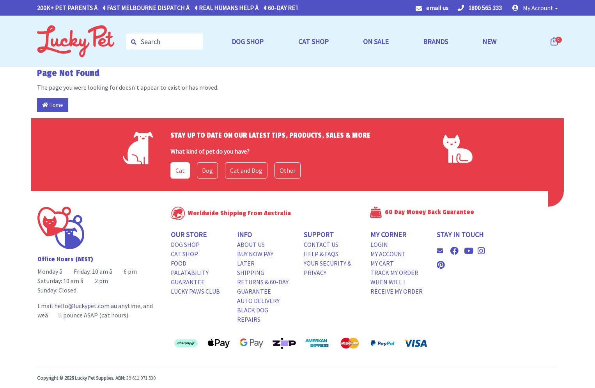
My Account (388, 254)
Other (288, 170)
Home (52, 104)
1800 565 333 (480, 8)
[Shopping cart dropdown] (555, 41)
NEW (489, 41)
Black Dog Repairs (252, 314)
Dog (207, 170)
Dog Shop (185, 244)
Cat (180, 170)
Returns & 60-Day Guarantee (263, 286)
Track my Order (394, 272)
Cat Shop (184, 254)
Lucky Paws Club (195, 291)
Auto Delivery (258, 301)
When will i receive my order (396, 286)
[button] (535, 8)
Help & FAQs (321, 254)
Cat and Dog (246, 170)
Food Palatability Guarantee (190, 272)
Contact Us (321, 244)
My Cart (382, 263)
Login (379, 244)
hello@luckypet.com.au (85, 306)
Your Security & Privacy (327, 267)
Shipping (250, 272)
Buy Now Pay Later (255, 258)
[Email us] (443, 251)
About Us (251, 244)
